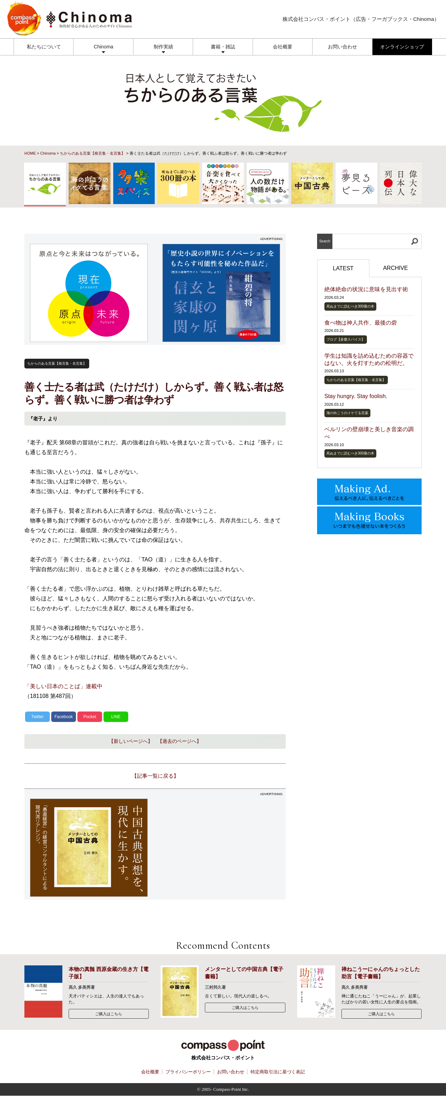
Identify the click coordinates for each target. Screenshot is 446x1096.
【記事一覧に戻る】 (155, 776)
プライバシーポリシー (188, 1071)
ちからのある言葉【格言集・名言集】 (92, 153)
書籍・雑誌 (223, 46)
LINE (116, 716)
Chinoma (103, 46)
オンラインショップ (402, 46)
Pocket (89, 716)
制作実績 (163, 46)
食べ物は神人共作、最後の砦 (360, 323)
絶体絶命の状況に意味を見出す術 (366, 289)
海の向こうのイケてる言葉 (347, 413)
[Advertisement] (221, 847)
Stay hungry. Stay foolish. (355, 396)
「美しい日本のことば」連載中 (63, 686)
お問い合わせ (342, 46)
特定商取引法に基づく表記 (278, 1071)
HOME (30, 153)
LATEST (343, 268)
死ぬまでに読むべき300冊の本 (350, 306)
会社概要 (282, 46)
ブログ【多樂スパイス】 (345, 339)
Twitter (37, 716)
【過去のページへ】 (179, 741)
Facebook (63, 716)
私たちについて (44, 46)
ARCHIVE (395, 268)
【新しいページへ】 (131, 741)
